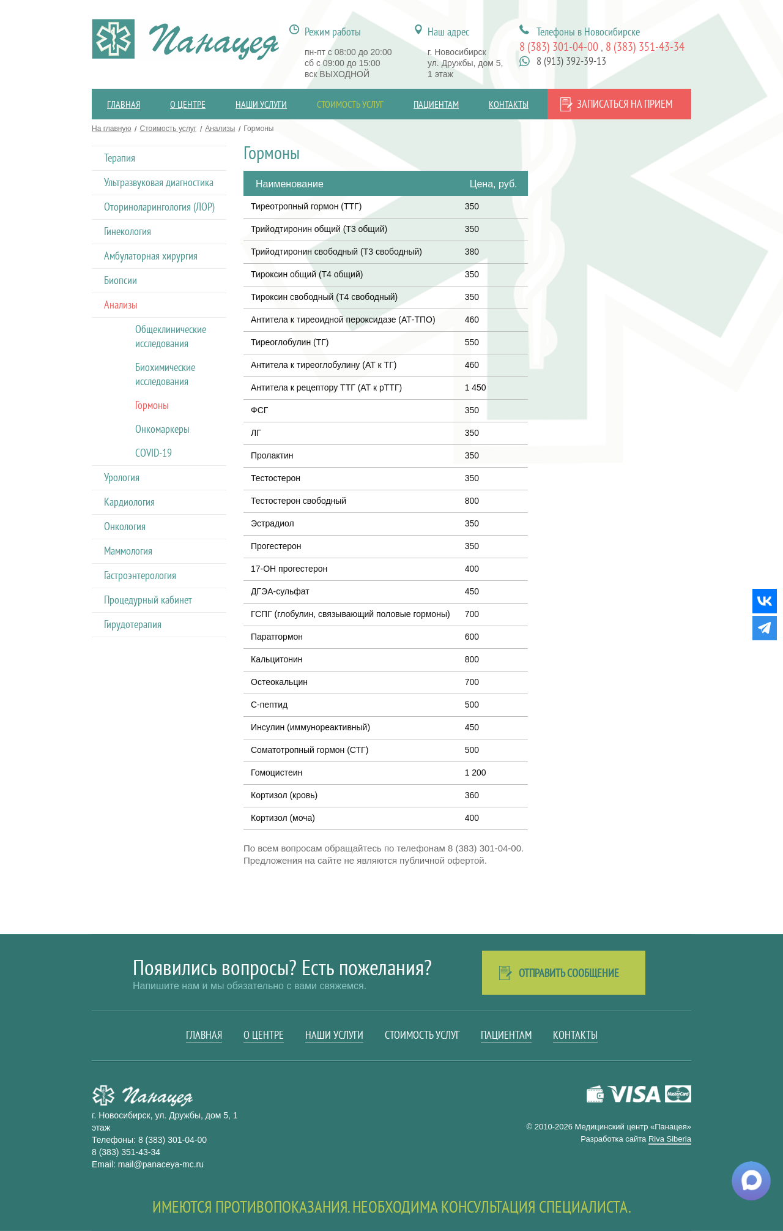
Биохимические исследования (165, 374)
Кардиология (129, 502)
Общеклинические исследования (170, 336)
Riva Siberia (669, 1138)
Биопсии (120, 280)
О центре (188, 104)
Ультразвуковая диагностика (158, 182)
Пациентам (436, 104)
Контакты (509, 104)
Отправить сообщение (569, 973)
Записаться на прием (624, 104)
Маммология (128, 551)
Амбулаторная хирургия (151, 256)
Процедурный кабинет (148, 600)
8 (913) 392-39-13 (571, 61)
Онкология (125, 526)
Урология (121, 477)
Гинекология (127, 231)
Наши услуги (261, 104)
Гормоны (152, 405)
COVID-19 (153, 453)
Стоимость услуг (350, 104)
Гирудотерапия (132, 624)
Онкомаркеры (162, 429)
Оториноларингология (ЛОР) (159, 207)
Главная (123, 104)
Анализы (220, 128)
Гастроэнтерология (140, 575)
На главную (111, 128)
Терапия (119, 158)
